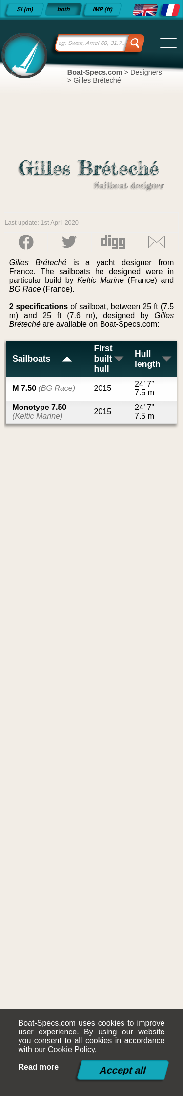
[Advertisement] (92, 754)
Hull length (154, 359)
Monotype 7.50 (39, 411)
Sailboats (42, 359)
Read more (39, 1067)
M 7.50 (43, 388)
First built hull (109, 359)
